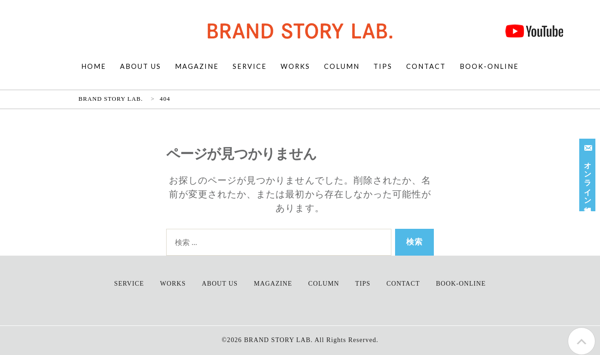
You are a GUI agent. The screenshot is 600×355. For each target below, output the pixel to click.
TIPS (382, 66)
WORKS (295, 66)
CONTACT (426, 66)
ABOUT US (140, 66)
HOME (93, 66)
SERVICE (250, 66)
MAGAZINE (197, 66)
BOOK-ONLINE (489, 66)
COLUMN (342, 66)
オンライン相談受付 (589, 173)
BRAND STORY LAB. (278, 340)
